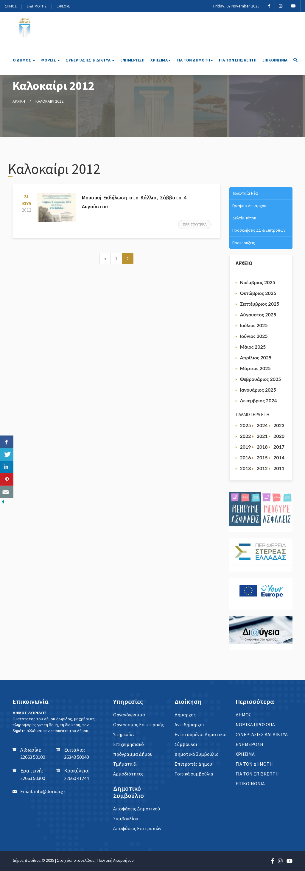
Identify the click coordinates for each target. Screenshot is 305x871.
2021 (262, 436)
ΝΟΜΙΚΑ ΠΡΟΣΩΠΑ (255, 724)
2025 (245, 425)
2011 (278, 468)
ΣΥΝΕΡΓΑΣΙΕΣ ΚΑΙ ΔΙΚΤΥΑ (262, 734)
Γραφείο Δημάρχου (249, 205)
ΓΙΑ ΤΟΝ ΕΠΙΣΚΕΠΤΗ (237, 60)
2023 (278, 425)
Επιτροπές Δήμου (193, 764)
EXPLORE (63, 6)
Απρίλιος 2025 (256, 357)
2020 (278, 436)
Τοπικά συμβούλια (194, 774)
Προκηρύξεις (243, 242)
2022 (245, 436)
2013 (245, 468)
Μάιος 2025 (253, 347)
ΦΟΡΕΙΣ (50, 60)
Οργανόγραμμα (129, 715)
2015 (262, 457)
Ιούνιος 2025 (254, 336)
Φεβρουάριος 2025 (260, 379)
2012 (262, 468)
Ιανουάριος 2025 (258, 390)
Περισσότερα (195, 224)
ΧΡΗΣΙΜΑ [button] (160, 60)
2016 (245, 457)
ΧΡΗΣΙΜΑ (245, 754)
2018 (262, 447)
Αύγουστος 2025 (258, 314)
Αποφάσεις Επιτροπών (137, 828)
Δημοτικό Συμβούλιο (197, 754)
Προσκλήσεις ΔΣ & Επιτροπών (259, 230)
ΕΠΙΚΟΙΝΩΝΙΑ (274, 60)
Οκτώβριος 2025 (258, 293)
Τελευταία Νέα (245, 193)
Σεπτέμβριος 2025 (259, 304)
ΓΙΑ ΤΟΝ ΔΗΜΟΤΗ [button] (195, 60)
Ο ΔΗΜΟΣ (24, 60)
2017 (278, 447)
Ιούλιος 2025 (254, 325)
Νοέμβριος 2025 (258, 282)
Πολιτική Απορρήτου (115, 860)
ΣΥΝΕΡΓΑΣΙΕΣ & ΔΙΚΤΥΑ (90, 60)
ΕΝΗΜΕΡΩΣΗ (132, 60)
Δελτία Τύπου (244, 218)
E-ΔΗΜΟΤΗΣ (36, 6)
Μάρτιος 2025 (255, 368)
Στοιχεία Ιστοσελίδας (76, 860)
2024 (262, 425)
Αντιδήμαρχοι (189, 724)
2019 (245, 447)
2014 (278, 457)
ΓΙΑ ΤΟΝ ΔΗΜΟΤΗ (254, 764)
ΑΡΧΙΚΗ (19, 101)
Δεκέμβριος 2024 (258, 400)
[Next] (105, 258)
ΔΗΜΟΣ (10, 6)
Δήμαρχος (185, 715)
